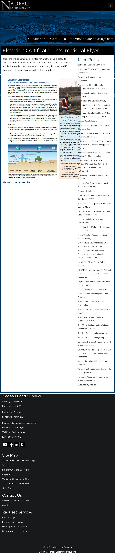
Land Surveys (8, 517)
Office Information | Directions (16, 500)
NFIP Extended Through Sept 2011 (92, 289)
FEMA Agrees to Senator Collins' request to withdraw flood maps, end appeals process (94, 144)
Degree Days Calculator (88, 121)
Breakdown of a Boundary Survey (92, 101)
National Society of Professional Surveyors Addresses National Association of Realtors (91, 254)
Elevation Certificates (12, 522)
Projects (6, 474)
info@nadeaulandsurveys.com (91, 39)
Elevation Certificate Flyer (17, 182)
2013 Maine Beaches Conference (91, 65)
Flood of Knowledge (86, 191)
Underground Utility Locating (16, 531)
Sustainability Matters (87, 385)
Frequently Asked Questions (15, 470)
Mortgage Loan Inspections (15, 526)
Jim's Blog (7, 488)
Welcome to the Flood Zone (16, 479)
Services (6, 465)
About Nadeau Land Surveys (16, 483)
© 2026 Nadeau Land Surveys (57, 547)
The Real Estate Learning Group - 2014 (94, 338)
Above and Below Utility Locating (18, 460)
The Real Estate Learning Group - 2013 (94, 333)
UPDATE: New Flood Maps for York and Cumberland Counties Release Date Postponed (94, 273)
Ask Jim (6, 505)
